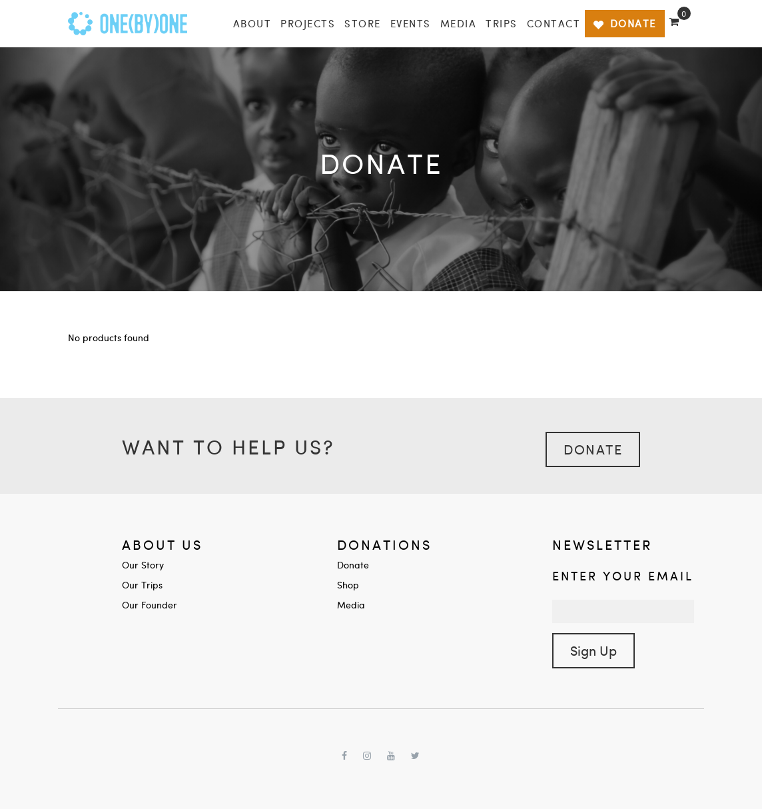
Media (458, 23)
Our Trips (142, 584)
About (252, 23)
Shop (348, 584)
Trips (502, 23)
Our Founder (149, 604)
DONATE (624, 23)
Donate (593, 449)
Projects (307, 23)
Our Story (143, 564)
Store (362, 23)
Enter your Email (622, 575)
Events (410, 23)
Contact (554, 23)
